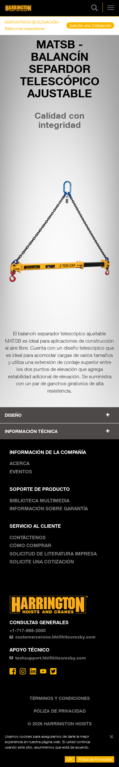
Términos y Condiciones (60, 698)
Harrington (28, 8)
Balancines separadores (25, 28)
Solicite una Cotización (90, 25)
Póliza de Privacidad (60, 711)
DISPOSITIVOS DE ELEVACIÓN (31, 22)
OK (70, 759)
